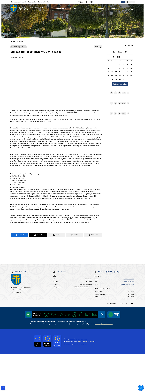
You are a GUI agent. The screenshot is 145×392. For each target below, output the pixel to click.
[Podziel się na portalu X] (38, 208)
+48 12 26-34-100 (128, 317)
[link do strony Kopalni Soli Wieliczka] (22, 280)
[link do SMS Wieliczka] (47, 280)
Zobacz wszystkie (120, 84)
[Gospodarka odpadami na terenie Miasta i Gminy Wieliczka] (22, 232)
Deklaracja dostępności (18, 2)
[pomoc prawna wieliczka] (97, 280)
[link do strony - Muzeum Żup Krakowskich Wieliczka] (122, 268)
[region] (120, 67)
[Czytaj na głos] (20, 46)
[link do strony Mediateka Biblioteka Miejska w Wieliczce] (72, 220)
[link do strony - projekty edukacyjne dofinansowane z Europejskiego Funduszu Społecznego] (72, 256)
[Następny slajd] (115, 100)
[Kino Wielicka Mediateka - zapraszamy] (97, 220)
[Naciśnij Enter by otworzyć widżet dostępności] (132, 8)
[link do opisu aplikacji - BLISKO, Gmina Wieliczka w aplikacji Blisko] (22, 268)
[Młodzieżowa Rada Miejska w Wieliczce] (22, 256)
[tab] (123, 2)
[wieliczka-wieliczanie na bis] (72, 280)
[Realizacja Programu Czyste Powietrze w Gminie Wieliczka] (97, 232)
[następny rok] (126, 52)
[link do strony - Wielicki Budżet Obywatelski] (47, 244)
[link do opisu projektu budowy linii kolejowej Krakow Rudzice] (122, 256)
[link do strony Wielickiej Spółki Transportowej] (97, 256)
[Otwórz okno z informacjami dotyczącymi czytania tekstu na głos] (11, 46)
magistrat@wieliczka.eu (127, 322)
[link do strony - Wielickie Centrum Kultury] (47, 220)
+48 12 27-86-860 (128, 319)
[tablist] (128, 2)
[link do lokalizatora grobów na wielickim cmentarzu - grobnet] (97, 268)
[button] (80, 1)
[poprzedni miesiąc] (113, 57)
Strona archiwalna (43, 2)
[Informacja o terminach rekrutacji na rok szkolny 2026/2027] (122, 280)
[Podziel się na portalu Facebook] (19, 208)
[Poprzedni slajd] (111, 100)
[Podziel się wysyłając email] (56, 208)
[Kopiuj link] (93, 208)
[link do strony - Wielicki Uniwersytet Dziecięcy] (47, 256)
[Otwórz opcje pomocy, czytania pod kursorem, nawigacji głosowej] (140, 387)
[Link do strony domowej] (26, 8)
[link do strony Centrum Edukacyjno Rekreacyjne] (22, 220)
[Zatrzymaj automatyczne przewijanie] (119, 100)
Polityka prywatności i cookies (86, 379)
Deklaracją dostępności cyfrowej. (104, 362)
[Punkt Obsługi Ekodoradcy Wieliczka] (122, 220)
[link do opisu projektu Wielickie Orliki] (72, 268)
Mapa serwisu (32, 2)
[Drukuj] (98, 46)
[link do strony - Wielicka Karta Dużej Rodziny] (122, 244)
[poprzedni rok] (114, 52)
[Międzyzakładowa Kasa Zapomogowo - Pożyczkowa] (60, 294)
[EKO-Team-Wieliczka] (72, 232)
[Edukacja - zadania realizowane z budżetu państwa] (85, 294)
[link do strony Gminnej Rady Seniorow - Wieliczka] (97, 244)
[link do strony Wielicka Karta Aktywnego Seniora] (72, 244)
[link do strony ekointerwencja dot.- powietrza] (22, 244)
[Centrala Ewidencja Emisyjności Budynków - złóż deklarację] (122, 232)
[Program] (47, 232)
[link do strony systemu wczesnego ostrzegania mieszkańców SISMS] (47, 268)
